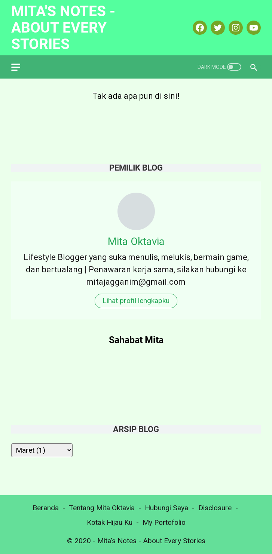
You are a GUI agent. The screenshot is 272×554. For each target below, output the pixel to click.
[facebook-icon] (199, 27)
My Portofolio (164, 522)
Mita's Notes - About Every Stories (63, 27)
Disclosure (215, 508)
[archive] (42, 450)
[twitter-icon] (217, 27)
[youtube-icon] (253, 27)
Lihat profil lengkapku (136, 300)
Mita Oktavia (136, 241)
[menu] (20, 67)
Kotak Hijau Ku (109, 522)
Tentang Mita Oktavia (102, 508)
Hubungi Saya (166, 508)
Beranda (46, 508)
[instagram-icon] (235, 27)
